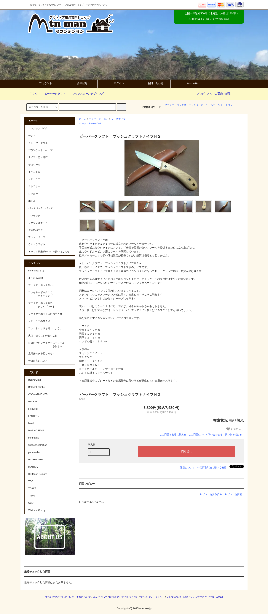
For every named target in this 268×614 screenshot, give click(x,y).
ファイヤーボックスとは (41, 285)
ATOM (219, 597)
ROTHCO (33, 467)
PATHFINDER (35, 459)
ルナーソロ (217, 105)
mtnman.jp (33, 437)
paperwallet (34, 452)
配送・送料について (80, 597)
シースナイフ (118, 119)
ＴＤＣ (31, 93)
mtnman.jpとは (36, 270)
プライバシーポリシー (152, 597)
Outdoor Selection (37, 445)
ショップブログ (198, 597)
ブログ (201, 93)
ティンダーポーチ (198, 105)
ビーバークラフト (52, 93)
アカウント (42, 83)
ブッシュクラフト (38, 237)
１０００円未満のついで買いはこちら (48, 251)
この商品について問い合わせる (205, 434)
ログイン (115, 83)
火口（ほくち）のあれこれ (42, 335)
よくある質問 (35, 278)
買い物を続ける (233, 434)
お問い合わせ (152, 83)
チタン (229, 105)
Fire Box (32, 401)
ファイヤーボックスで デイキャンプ (40, 294)
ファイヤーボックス (175, 105)
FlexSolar (33, 409)
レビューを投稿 (233, 494)
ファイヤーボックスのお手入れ (45, 314)
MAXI (31, 423)
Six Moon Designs (37, 474)
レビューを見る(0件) (211, 494)
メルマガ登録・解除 (219, 93)
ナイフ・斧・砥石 (98, 119)
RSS (211, 597)
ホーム (82, 119)
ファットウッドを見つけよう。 (45, 328)
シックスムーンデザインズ (86, 93)
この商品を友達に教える (172, 434)
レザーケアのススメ (39, 321)
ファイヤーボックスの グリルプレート (41, 305)
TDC (30, 481)
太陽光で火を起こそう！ (41, 353)
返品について (187, 467)
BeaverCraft (95, 123)
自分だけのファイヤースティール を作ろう (46, 345)
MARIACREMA (36, 430)
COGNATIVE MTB (37, 394)
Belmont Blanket (36, 387)
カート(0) (188, 83)
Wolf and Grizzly (36, 510)
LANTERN (33, 416)
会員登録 (79, 83)
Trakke (31, 495)
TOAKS (32, 488)
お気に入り (235, 429)
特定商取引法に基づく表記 (211, 467)
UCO (31, 503)
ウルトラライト (36, 244)
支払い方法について (56, 597)
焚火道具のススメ (38, 361)
